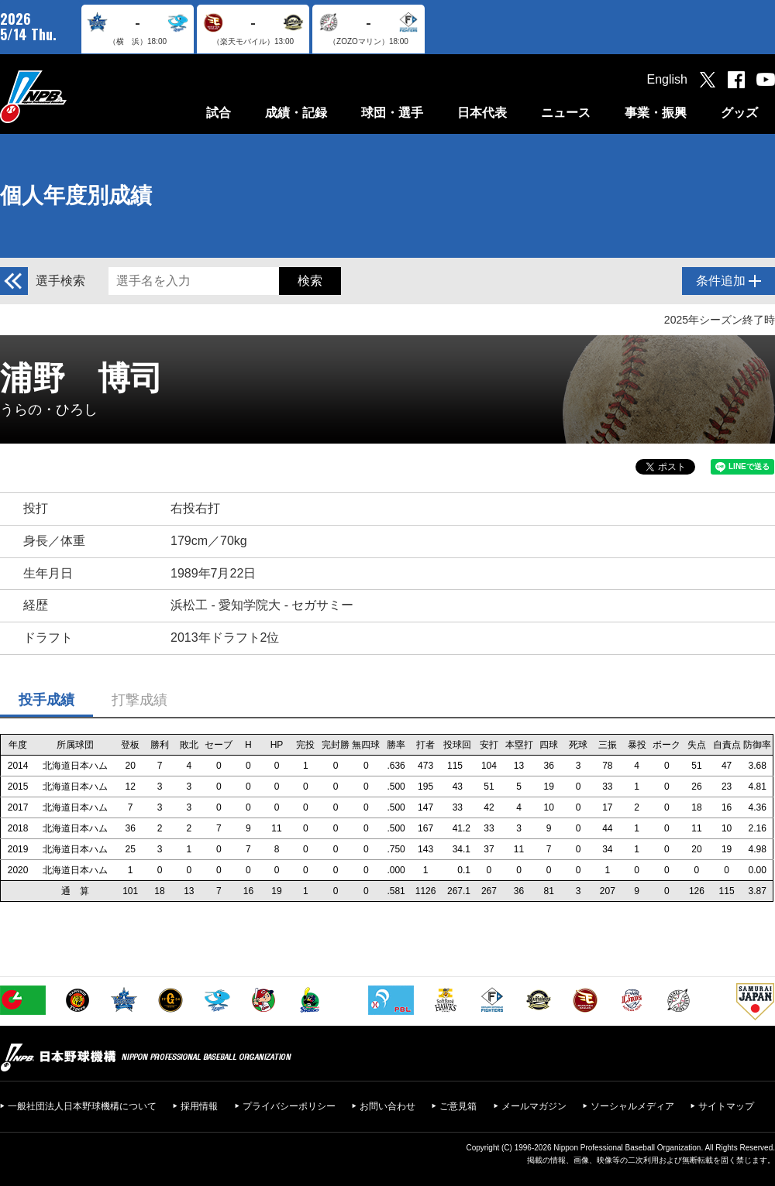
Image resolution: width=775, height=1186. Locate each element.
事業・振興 (656, 112)
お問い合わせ (387, 1106)
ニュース (566, 112)
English (667, 79)
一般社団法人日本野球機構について (82, 1106)
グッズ (739, 112)
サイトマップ (726, 1106)
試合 (218, 112)
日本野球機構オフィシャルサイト (72, 96)
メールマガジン (534, 1106)
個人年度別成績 (76, 195)
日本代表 (482, 112)
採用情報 (199, 1106)
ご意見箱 (458, 1106)
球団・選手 (392, 112)
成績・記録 (296, 112)
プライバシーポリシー (289, 1106)
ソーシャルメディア (632, 1106)
